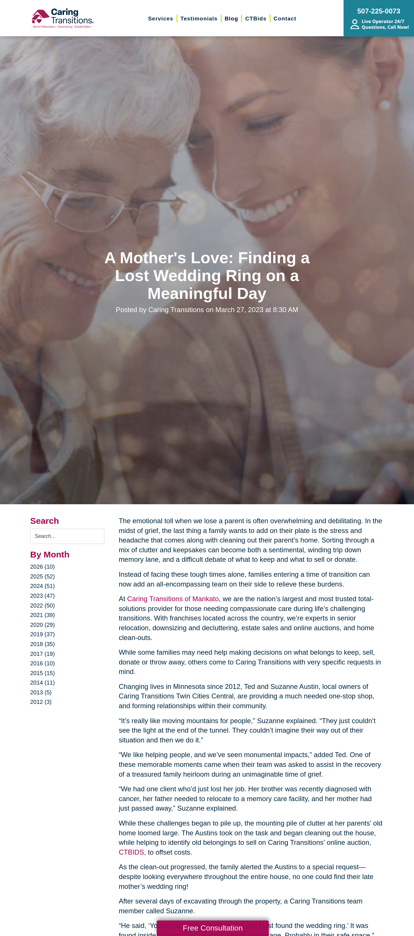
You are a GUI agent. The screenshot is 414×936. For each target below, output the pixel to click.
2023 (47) (42, 596)
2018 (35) (42, 644)
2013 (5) (41, 692)
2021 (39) (42, 615)
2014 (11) (42, 682)
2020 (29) (42, 625)
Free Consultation (213, 928)
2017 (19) (42, 654)
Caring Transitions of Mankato (173, 599)
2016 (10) (42, 663)
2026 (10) (42, 566)
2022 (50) (42, 605)
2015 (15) (42, 673)
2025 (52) (42, 576)
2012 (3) (41, 702)
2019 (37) (42, 634)
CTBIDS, (132, 852)
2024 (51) (42, 586)
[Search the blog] (67, 536)
